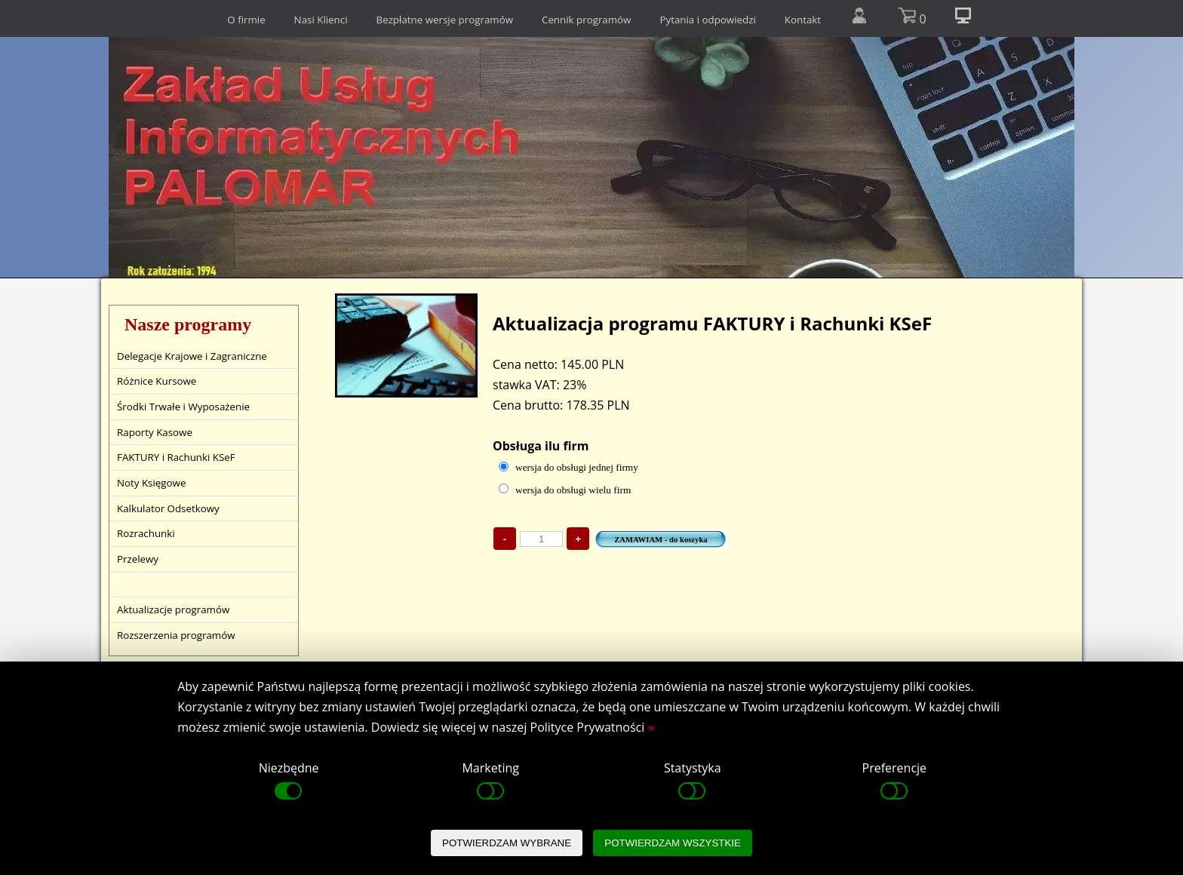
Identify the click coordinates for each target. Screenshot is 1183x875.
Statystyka (692, 781)
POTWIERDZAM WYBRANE (506, 843)
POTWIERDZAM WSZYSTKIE (672, 843)
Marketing (490, 781)
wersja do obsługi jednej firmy (576, 467)
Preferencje (894, 781)
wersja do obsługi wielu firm (573, 490)
